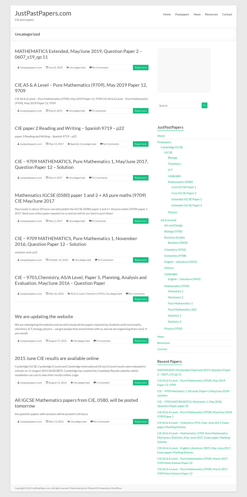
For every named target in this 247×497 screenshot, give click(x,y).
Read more (141, 67)
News (197, 14)
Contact (227, 14)
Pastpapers (182, 14)
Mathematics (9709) (176, 286)
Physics (172, 212)
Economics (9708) (175, 255)
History (169, 267)
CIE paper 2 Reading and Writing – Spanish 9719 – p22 (69, 128)
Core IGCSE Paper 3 (184, 193)
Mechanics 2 (175, 297)
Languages (174, 175)
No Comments (100, 67)
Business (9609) (178, 242)
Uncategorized (77, 67)
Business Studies (174, 237)
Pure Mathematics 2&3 (182, 309)
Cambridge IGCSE (172, 147)
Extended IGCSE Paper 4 (187, 205)
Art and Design (173, 225)
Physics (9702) (173, 328)
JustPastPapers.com (43, 13)
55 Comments (99, 177)
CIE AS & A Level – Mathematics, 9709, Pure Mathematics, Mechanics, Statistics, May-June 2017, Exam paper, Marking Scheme (193, 437)
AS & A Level (77, 293)
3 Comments (99, 110)
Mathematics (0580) (180, 181)
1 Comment (102, 382)
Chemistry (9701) (95, 293)
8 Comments (99, 220)
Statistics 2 (174, 321)
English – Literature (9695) (180, 261)
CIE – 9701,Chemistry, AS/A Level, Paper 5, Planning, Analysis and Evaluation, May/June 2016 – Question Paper (81, 280)
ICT (170, 169)
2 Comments (103, 340)
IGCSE (168, 152)
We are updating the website (44, 316)
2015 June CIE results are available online (57, 358)
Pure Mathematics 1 (180, 303)
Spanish (74, 143)
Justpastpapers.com (31, 67)
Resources (211, 14)
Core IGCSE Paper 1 (184, 187)
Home (167, 14)
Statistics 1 (174, 315)
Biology (172, 157)
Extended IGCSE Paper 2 (187, 199)
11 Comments (105, 259)
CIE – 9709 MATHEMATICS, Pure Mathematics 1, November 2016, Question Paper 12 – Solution (76, 241)
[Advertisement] (184, 70)
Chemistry (174, 163)
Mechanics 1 (175, 291)
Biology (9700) (173, 231)
